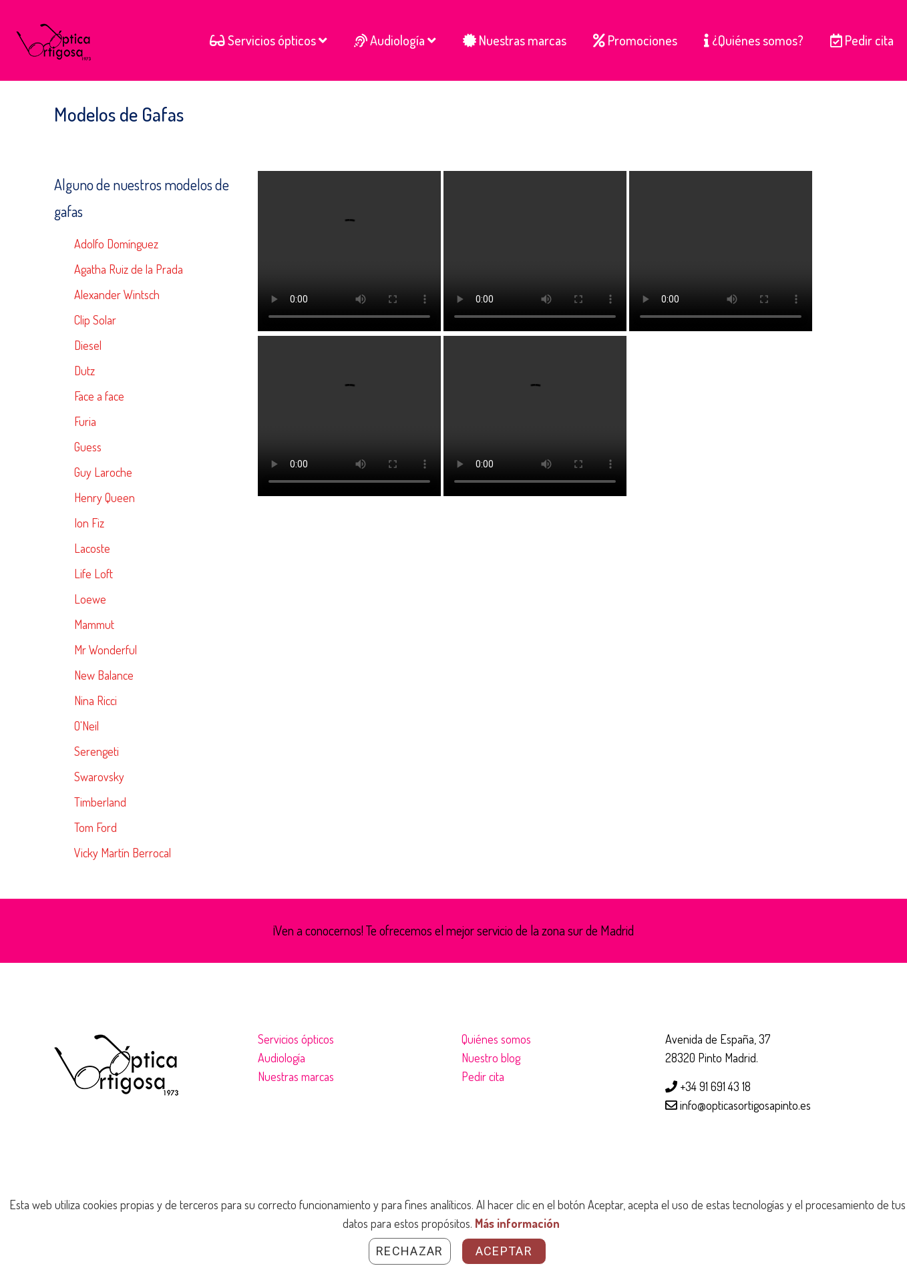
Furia (85, 421)
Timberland (100, 802)
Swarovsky (99, 776)
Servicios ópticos (296, 1039)
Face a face (99, 396)
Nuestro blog (491, 1057)
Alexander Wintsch (117, 294)
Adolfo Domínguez (116, 243)
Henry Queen (104, 497)
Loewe (90, 599)
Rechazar (409, 1251)
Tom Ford (95, 827)
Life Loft (93, 573)
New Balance (104, 675)
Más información (517, 1223)
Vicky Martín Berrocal (122, 852)
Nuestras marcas (296, 1076)
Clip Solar (95, 319)
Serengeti (96, 751)
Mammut (94, 624)
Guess (88, 446)
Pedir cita (483, 1076)
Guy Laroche (103, 472)
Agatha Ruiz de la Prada (128, 269)
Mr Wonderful (105, 649)
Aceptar (504, 1251)
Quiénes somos (496, 1039)
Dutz (84, 370)
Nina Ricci (95, 700)
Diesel (88, 345)
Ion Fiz (89, 522)
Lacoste (92, 548)
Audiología (281, 1057)
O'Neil (86, 725)
